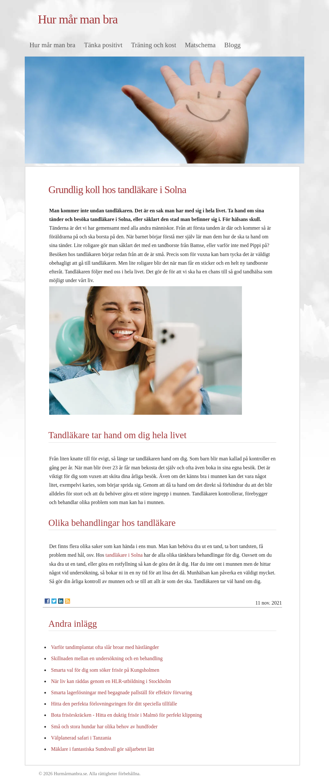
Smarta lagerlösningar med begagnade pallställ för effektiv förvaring (121, 692)
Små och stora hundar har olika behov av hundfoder (104, 726)
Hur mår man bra (78, 19)
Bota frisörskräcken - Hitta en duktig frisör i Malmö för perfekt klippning (126, 715)
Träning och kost (153, 45)
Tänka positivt (103, 45)
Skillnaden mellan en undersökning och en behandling (107, 658)
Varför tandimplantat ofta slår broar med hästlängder (105, 647)
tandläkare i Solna (124, 555)
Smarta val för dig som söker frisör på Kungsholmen (105, 670)
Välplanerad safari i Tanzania (81, 737)
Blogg (232, 45)
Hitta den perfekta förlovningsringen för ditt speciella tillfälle (114, 703)
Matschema (200, 45)
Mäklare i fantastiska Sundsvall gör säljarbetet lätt (102, 749)
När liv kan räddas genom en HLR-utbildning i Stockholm (111, 681)
